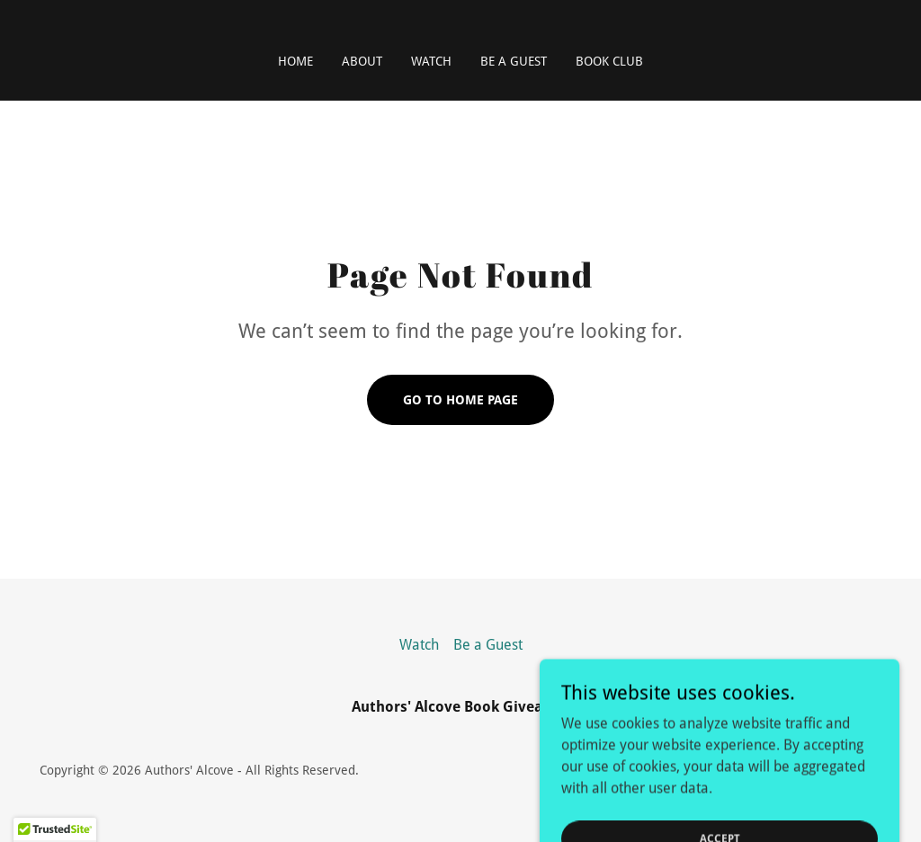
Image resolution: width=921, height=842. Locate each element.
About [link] (362, 61)
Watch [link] (431, 61)
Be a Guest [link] (513, 61)
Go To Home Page (460, 400)
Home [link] (295, 61)
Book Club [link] (609, 61)
